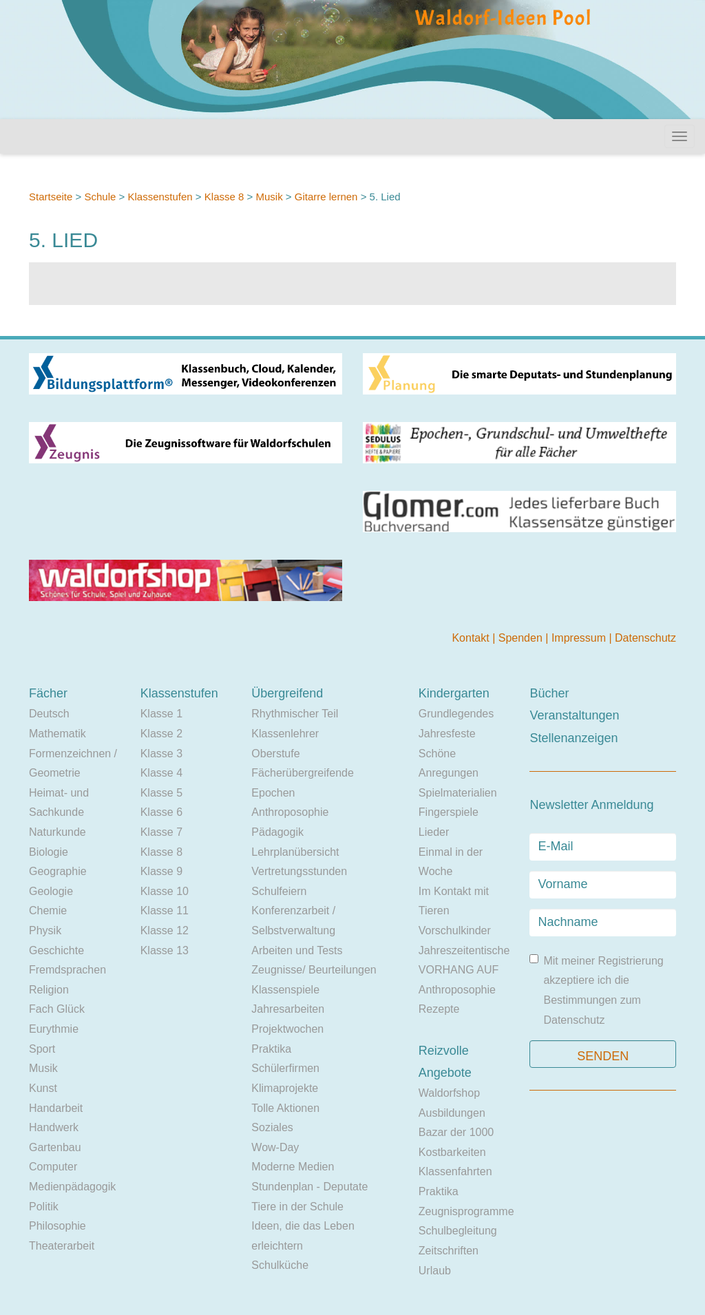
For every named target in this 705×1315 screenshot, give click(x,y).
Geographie (58, 871)
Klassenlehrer (285, 733)
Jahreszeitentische (464, 950)
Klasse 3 (161, 753)
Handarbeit (56, 1108)
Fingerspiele (448, 812)
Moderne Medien (292, 1166)
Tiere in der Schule (297, 1206)
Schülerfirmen (285, 1068)
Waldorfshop (449, 1093)
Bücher (549, 693)
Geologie (51, 891)
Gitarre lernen (326, 196)
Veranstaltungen (574, 715)
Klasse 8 (224, 196)
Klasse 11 (164, 910)
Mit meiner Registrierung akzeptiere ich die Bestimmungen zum (596, 990)
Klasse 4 (161, 773)
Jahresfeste (447, 733)
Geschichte (56, 950)
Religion (49, 990)
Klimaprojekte (284, 1088)
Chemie (48, 910)
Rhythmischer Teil (294, 713)
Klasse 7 (161, 832)
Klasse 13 (164, 950)
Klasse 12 (164, 930)
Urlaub (435, 1270)
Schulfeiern (278, 891)
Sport (42, 1049)
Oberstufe (275, 753)
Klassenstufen (159, 196)
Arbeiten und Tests (296, 950)
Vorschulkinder (455, 930)
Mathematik (57, 733)
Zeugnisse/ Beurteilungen (313, 970)
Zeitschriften (448, 1250)
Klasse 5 (161, 793)
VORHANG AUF (458, 970)
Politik (44, 1206)
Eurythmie (53, 1029)
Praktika (271, 1049)
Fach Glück (57, 1009)
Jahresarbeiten (287, 1009)
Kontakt (472, 638)
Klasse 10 (164, 891)
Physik (45, 930)
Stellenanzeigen (573, 738)
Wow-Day (275, 1147)
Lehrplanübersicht (295, 852)
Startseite (50, 196)
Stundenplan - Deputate (309, 1186)
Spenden (522, 638)
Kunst (43, 1088)
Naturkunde (57, 832)
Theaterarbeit (61, 1246)
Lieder (434, 832)
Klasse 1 (161, 713)
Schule (100, 196)
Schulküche (279, 1265)
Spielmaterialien (458, 793)
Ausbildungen (452, 1113)
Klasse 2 (161, 733)
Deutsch (49, 713)
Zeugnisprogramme (466, 1211)
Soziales (272, 1127)
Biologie (48, 852)
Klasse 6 (161, 812)
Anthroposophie (289, 812)
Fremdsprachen (67, 970)
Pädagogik (277, 832)
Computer (53, 1166)
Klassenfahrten (455, 1171)
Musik (268, 196)
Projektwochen (287, 1029)
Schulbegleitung (458, 1231)
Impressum (580, 638)
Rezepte (439, 1009)
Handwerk (53, 1127)
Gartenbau (55, 1147)
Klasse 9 (161, 871)
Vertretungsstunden (299, 871)
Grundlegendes (456, 713)
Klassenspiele (285, 990)
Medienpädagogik (72, 1186)
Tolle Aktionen (285, 1108)
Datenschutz (645, 638)
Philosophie (57, 1226)
